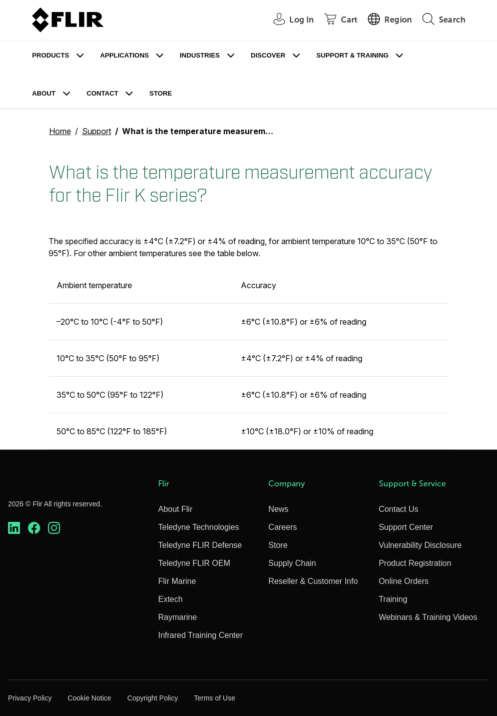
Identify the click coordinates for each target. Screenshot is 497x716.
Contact (102, 93)
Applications (124, 55)
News (278, 509)
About (44, 93)
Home (60, 131)
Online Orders (404, 581)
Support (96, 131)
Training (393, 599)
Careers (282, 527)
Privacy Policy (30, 698)
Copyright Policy (152, 698)
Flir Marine (177, 581)
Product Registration (415, 563)
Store (160, 93)
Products (50, 55)
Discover (268, 55)
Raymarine (177, 617)
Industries (200, 55)
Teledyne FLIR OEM (194, 563)
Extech (170, 599)
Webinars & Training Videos (428, 617)
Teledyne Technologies (198, 527)
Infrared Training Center (200, 635)
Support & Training (352, 55)
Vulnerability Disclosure (420, 545)
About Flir (175, 509)
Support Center (406, 527)
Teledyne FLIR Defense (200, 545)
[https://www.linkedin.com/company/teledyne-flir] (14, 528)
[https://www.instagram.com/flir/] (54, 528)
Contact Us (398, 509)
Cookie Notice (89, 698)
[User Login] (288, 20)
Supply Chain (292, 563)
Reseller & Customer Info (313, 581)
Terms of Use (214, 698)
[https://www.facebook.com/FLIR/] (34, 528)
